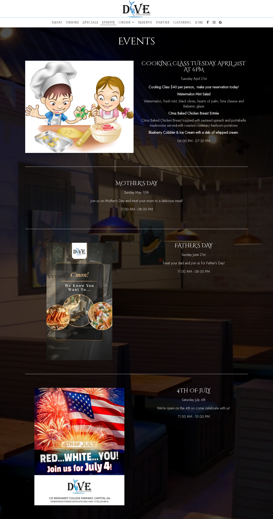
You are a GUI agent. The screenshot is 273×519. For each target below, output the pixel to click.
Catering (182, 22)
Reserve (145, 22)
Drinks (72, 22)
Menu (57, 22)
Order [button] (126, 22)
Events (108, 22)
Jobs (199, 22)
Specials (90, 22)
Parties (162, 22)
